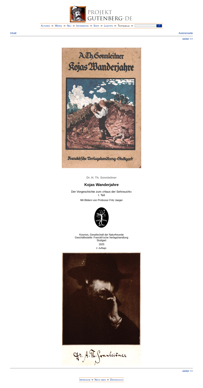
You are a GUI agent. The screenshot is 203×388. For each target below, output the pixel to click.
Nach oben (100, 379)
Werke (58, 25)
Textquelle (124, 25)
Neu (69, 25)
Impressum (84, 379)
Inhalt (13, 33)
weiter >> (187, 39)
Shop (96, 25)
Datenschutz (117, 379)
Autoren (45, 25)
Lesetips (108, 25)
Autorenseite (186, 33)
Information (82, 25)
